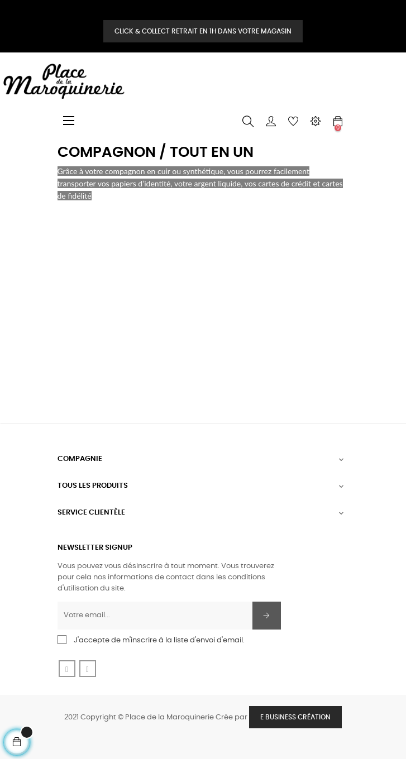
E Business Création (295, 717)
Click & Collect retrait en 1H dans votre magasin (203, 31)
